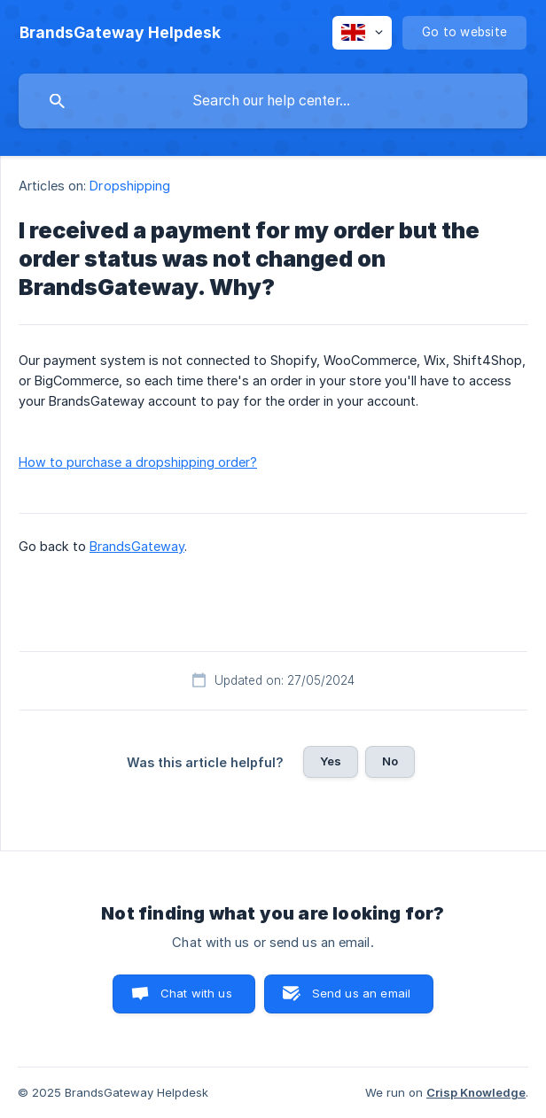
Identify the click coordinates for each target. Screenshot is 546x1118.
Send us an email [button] (361, 993)
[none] (120, 33)
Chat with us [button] (196, 993)
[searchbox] (273, 101)
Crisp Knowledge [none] (476, 1092)
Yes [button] (330, 761)
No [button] (390, 761)
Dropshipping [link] (130, 185)
